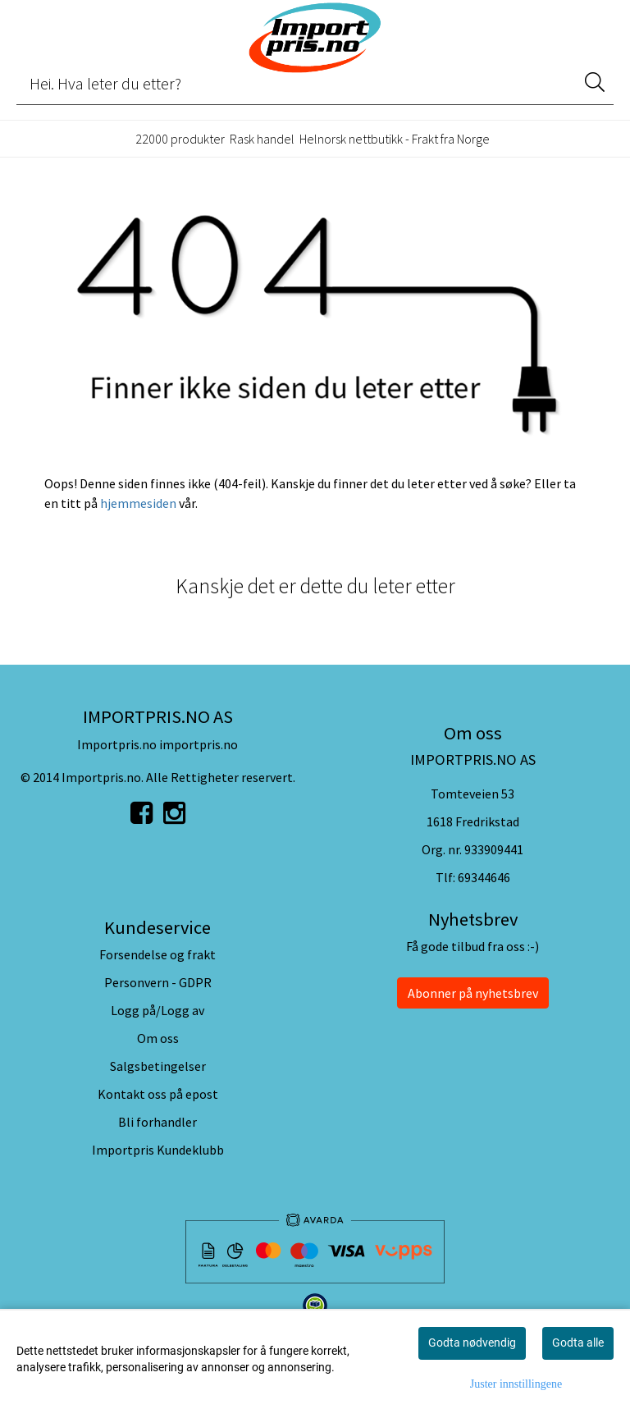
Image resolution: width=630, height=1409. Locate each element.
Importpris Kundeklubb (158, 1149)
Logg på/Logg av (157, 1010)
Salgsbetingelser (158, 1066)
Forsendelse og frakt (157, 954)
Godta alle (578, 1342)
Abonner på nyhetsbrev (473, 993)
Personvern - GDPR (158, 982)
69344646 (484, 877)
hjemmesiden (138, 503)
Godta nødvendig (472, 1342)
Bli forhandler (157, 1122)
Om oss (158, 1038)
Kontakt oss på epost (158, 1094)
